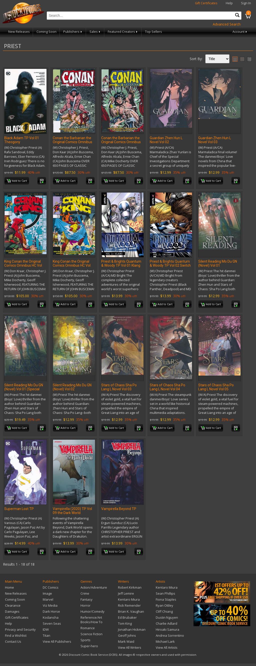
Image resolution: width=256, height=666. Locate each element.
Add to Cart (17, 181)
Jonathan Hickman (132, 629)
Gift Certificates (206, 3)
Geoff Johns (127, 635)
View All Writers (129, 647)
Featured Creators (123, 32)
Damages (12, 611)
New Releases (19, 32)
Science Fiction (91, 634)
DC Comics (50, 587)
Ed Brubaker (127, 617)
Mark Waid (126, 641)
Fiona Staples (166, 599)
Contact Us (13, 641)
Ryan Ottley (164, 605)
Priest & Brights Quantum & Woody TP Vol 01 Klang (121, 263)
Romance (87, 628)
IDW (46, 629)
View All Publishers (57, 641)
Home (9, 587)
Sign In (246, 3)
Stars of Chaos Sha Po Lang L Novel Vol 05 (216, 387)
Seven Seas (52, 623)
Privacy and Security (20, 629)
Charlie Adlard (166, 623)
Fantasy (86, 599)
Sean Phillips (165, 593)
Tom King (125, 623)
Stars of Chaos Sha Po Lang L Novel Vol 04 (167, 387)
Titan (46, 635)
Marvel (48, 599)
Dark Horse (51, 611)
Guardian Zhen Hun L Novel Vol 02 (166, 140)
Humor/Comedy (92, 611)
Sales (95, 32)
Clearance (12, 605)
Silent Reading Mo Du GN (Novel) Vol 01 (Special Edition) (23, 389)
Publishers (73, 32)
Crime (84, 593)
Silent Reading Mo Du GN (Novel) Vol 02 (72, 387)
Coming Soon (46, 32)
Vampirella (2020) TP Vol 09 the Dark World (72, 511)
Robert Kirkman (130, 587)
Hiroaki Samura (167, 629)
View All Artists (167, 647)
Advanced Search (226, 24)
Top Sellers (153, 32)
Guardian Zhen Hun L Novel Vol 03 (214, 140)
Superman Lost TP (19, 509)
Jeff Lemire (126, 593)
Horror (85, 605)
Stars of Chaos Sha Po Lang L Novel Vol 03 (119, 387)
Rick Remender (129, 605)
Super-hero (89, 646)
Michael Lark (165, 641)
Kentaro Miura (129, 599)
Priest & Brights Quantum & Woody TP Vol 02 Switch (170, 263)
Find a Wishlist (15, 635)
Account (240, 32)
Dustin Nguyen (167, 617)
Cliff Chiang (164, 611)
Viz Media (50, 605)
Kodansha (50, 617)
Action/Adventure (93, 587)
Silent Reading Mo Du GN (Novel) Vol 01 (217, 263)
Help (229, 3)
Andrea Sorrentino (170, 635)
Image (47, 593)
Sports (85, 640)
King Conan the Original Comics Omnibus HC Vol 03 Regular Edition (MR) (71, 265)
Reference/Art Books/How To (91, 619)
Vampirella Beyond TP (118, 509)
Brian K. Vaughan (131, 611)
